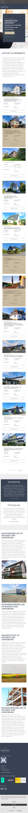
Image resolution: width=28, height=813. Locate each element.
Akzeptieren (14, 804)
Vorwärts (20, 470)
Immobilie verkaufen (9, 36)
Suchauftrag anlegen (9, 32)
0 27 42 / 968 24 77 (6, 770)
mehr (14, 807)
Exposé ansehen (14, 111)
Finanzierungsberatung (13, 521)
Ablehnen (14, 801)
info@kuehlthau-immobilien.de (6, 772)
